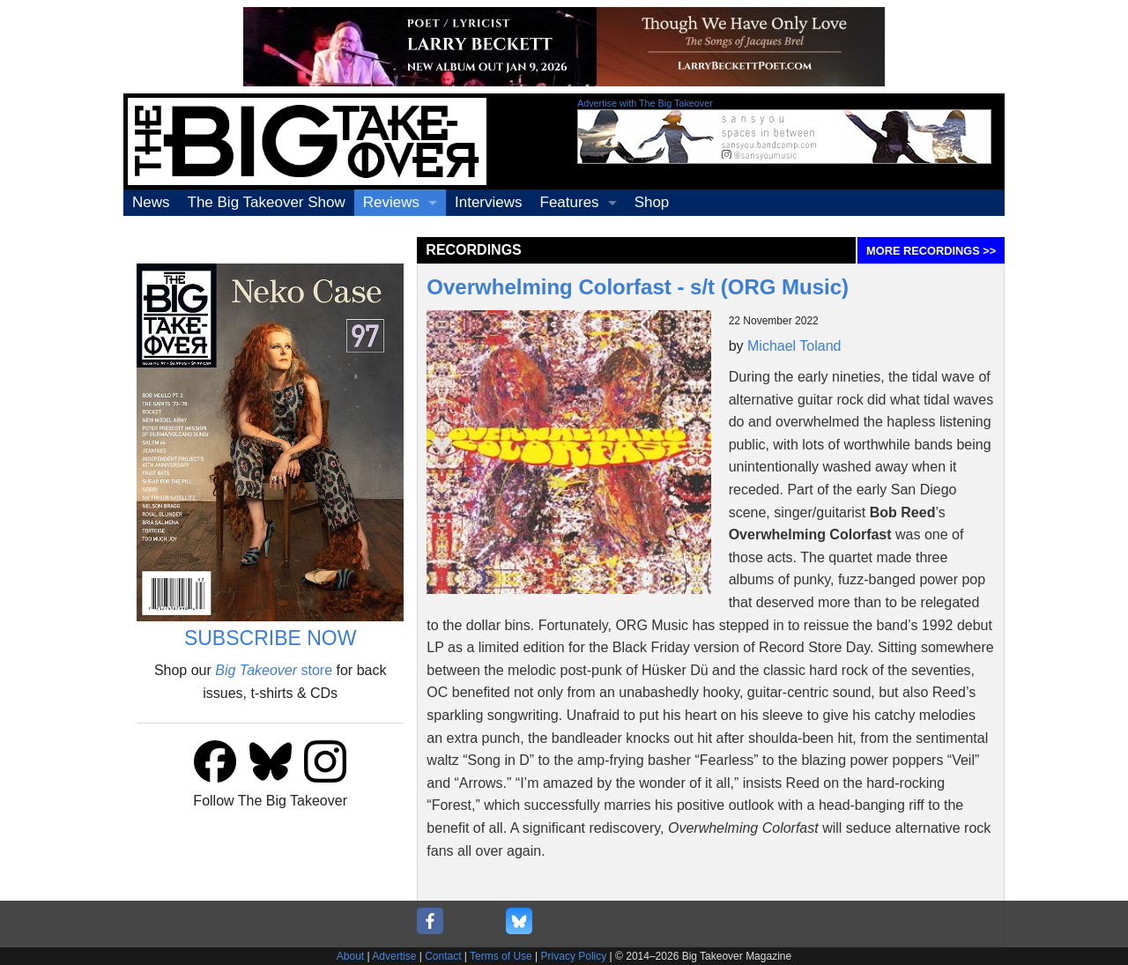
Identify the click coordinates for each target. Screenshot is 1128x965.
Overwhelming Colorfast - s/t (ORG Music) (638, 287)
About (350, 956)
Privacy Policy (574, 956)
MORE (931, 250)
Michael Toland (794, 345)
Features (569, 202)
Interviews (489, 202)
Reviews (391, 202)
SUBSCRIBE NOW (270, 638)
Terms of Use (501, 956)
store (273, 670)
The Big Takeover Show (266, 202)
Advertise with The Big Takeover (645, 103)
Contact (443, 956)
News (151, 202)
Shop (652, 202)
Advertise (394, 956)
